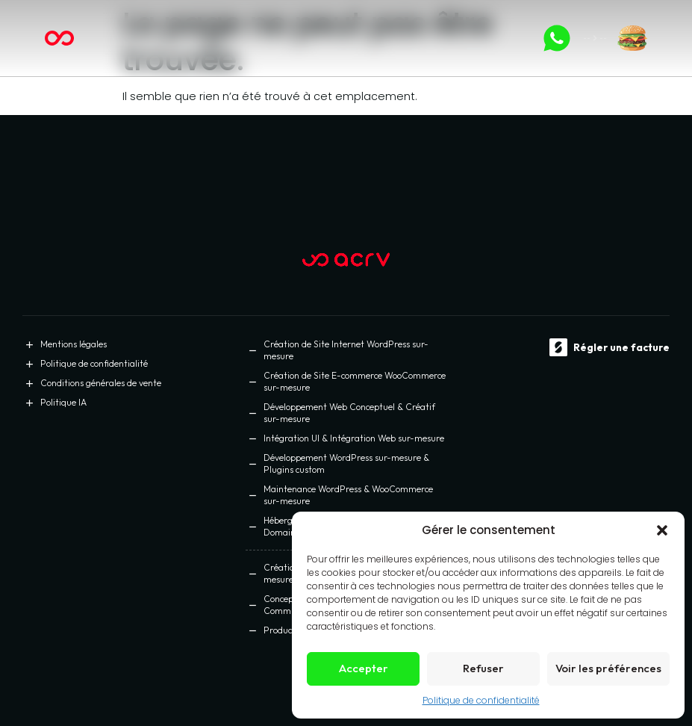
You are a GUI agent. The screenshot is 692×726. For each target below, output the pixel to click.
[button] (662, 530)
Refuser (483, 668)
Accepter (363, 668)
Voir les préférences (608, 668)
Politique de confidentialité (481, 700)
